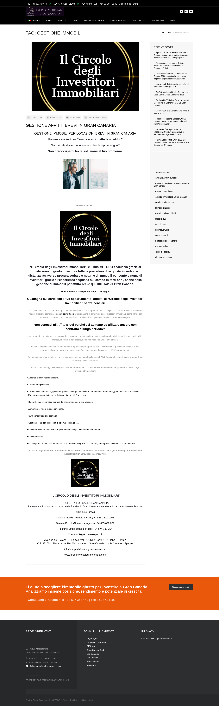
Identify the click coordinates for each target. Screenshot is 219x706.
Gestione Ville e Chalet (165, 202)
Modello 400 (160, 224)
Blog (172, 20)
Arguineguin (92, 638)
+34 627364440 (39, 4)
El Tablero (91, 646)
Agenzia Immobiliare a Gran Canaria (171, 197)
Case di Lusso (138, 20)
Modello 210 (160, 219)
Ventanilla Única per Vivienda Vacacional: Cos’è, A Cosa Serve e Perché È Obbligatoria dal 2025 (169, 132)
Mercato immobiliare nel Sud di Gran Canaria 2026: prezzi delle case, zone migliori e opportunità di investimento (170, 76)
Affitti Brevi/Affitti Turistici (98, 118)
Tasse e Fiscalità (162, 252)
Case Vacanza (158, 20)
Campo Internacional (96, 642)
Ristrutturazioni (161, 246)
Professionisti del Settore (166, 241)
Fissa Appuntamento (181, 587)
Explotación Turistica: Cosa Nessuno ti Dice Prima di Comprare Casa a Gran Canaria (171, 102)
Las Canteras (93, 654)
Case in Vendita (118, 20)
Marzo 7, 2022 (36, 118)
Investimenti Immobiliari (165, 213)
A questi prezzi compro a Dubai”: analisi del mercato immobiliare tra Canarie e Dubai (169, 65)
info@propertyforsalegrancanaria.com (43, 666)
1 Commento (75, 118)
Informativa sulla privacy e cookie (156, 638)
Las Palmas (92, 657)
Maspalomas (93, 661)
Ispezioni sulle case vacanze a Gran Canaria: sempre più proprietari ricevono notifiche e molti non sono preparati (171, 55)
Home (48, 20)
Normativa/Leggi (162, 230)
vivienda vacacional (163, 257)
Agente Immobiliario (163, 191)
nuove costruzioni (162, 235)
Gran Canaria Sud (95, 650)
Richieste (61, 20)
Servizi (75, 20)
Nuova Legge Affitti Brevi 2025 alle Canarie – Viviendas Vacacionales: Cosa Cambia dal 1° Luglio (171, 142)
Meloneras (92, 665)
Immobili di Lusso (162, 208)
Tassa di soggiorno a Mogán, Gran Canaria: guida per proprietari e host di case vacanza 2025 (170, 121)
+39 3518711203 (66, 4)
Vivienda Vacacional (94, 20)
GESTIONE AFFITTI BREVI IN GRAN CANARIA (71, 125)
